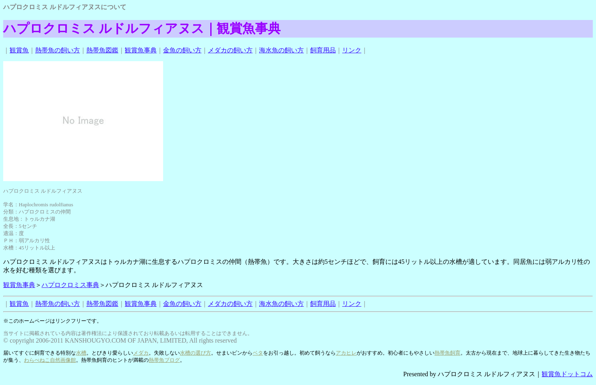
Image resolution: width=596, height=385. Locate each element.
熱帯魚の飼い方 (57, 50)
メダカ (141, 353)
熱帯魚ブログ (164, 360)
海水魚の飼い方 (281, 50)
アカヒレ (346, 353)
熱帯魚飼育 (447, 353)
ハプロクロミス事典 (70, 284)
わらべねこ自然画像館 (50, 360)
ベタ (258, 353)
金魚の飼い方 (182, 50)
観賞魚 (19, 50)
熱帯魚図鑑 (102, 50)
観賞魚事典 (141, 50)
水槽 (81, 353)
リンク (351, 50)
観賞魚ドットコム (567, 374)
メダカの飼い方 (230, 50)
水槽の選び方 (195, 353)
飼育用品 (323, 50)
